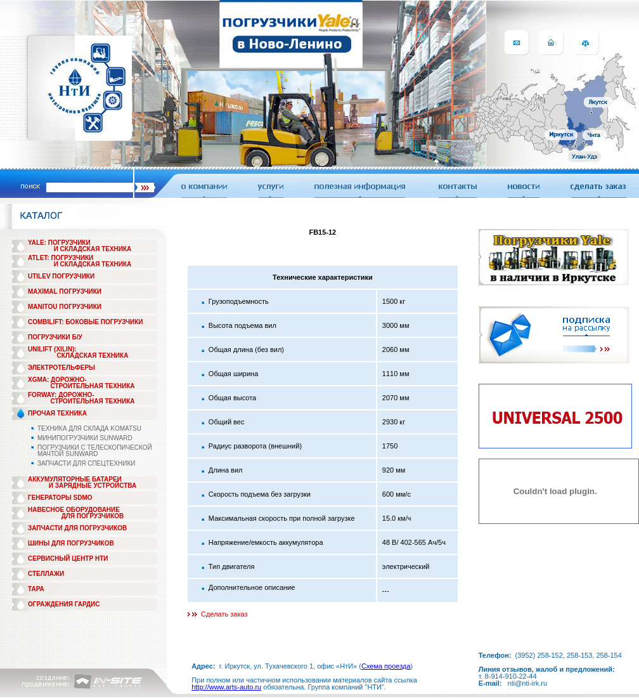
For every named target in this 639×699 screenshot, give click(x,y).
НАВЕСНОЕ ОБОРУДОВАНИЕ (74, 509)
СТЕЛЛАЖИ (46, 573)
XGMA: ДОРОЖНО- (57, 379)
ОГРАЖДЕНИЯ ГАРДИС (64, 604)
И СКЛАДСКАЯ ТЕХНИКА (93, 248)
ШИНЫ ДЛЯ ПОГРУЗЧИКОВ (71, 543)
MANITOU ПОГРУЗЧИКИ (64, 306)
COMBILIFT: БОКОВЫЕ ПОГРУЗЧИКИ (85, 321)
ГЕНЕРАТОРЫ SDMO (60, 497)
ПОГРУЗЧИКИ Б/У (55, 337)
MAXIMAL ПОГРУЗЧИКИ (64, 291)
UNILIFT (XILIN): (52, 349)
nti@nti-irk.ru (528, 683)
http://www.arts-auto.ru (226, 687)
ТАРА (36, 588)
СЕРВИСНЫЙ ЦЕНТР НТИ (68, 558)
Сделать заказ (224, 614)
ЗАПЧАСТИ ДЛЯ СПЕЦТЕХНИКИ (86, 463)
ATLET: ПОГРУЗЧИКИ (60, 257)
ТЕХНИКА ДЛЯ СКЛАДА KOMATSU (89, 428)
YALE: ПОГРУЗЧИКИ (59, 242)
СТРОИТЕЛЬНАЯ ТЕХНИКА (92, 385)
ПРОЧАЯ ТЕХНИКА (57, 413)
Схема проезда (386, 666)
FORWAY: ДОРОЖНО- (61, 394)
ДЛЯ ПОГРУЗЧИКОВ (92, 516)
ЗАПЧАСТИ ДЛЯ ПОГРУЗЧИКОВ (77, 528)
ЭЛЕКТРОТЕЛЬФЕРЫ (61, 367)
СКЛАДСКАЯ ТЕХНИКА (93, 355)
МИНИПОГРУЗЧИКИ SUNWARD (84, 437)
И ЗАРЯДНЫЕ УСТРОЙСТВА (92, 485)
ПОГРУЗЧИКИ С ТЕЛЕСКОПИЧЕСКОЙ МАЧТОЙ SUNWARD (94, 450)
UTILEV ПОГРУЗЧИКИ (61, 276)
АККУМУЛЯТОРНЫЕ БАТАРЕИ (75, 479)
